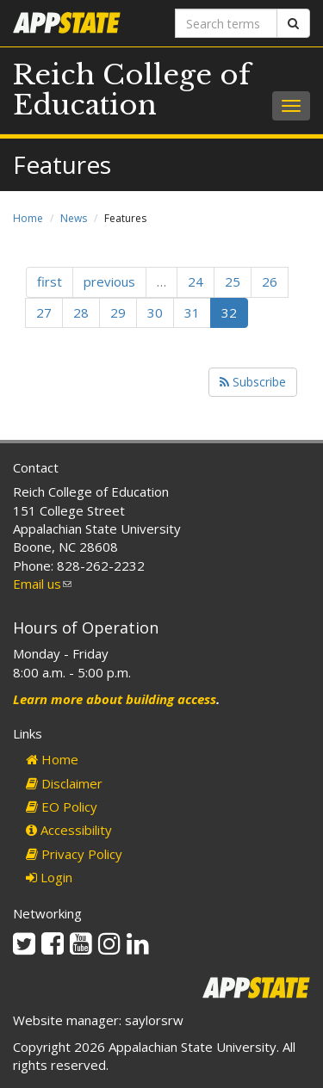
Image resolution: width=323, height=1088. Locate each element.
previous (109, 281)
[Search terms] (226, 23)
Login (49, 877)
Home (28, 218)
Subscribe (253, 382)
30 (155, 312)
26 (269, 281)
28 (81, 312)
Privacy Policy (74, 853)
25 (232, 281)
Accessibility (69, 829)
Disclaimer (64, 783)
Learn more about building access (114, 699)
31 (192, 312)
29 (118, 312)
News (73, 218)
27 (44, 312)
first (49, 281)
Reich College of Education (132, 90)
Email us (42, 583)
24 (195, 281)
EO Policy (61, 806)
